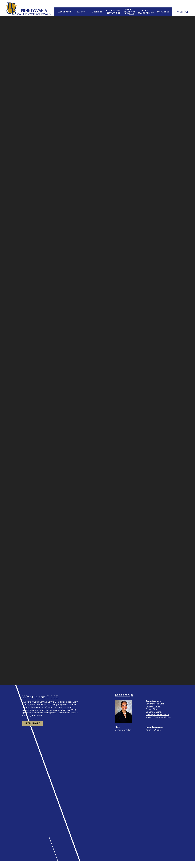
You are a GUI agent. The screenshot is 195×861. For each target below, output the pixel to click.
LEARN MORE (32, 723)
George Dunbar (153, 706)
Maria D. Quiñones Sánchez (159, 717)
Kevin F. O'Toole (153, 730)
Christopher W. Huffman (157, 714)
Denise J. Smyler (123, 730)
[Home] (12, 8)
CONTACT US (163, 12)
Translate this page (179, 12)
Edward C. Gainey (154, 712)
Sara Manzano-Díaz (155, 704)
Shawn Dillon (152, 709)
